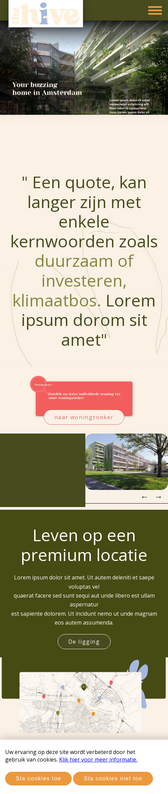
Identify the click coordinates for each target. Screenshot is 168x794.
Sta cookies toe (38, 778)
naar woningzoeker (84, 417)
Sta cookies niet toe (113, 778)
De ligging (84, 641)
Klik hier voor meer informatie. (98, 759)
